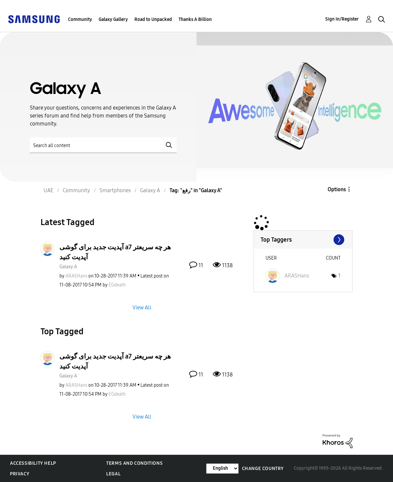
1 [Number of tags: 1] (339, 276)
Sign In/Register (342, 19)
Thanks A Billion (195, 19)
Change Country (263, 468)
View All (141, 307)
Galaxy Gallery (113, 19)
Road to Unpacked (153, 19)
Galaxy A (68, 267)
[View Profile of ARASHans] (76, 276)
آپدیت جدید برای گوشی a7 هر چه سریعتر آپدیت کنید (115, 252)
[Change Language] (222, 468)
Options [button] (337, 189)
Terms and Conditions (134, 463)
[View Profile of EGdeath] (117, 285)
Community (80, 19)
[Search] (103, 145)
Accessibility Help (33, 463)
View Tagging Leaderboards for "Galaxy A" (303, 240)
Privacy (19, 474)
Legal (113, 474)
